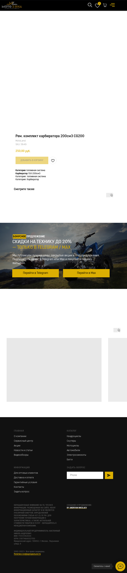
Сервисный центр (23, 441)
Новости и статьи (23, 450)
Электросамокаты (76, 455)
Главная (19, 431)
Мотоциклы (73, 446)
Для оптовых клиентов (26, 473)
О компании (20, 436)
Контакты (19, 487)
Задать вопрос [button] (21, 492)
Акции (17, 446)
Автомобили (73, 450)
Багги (70, 459)
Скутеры (71, 441)
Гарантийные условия (25, 482)
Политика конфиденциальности (27, 554)
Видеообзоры (21, 455)
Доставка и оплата (24, 477)
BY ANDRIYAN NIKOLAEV (77, 508)
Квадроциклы (74, 436)
